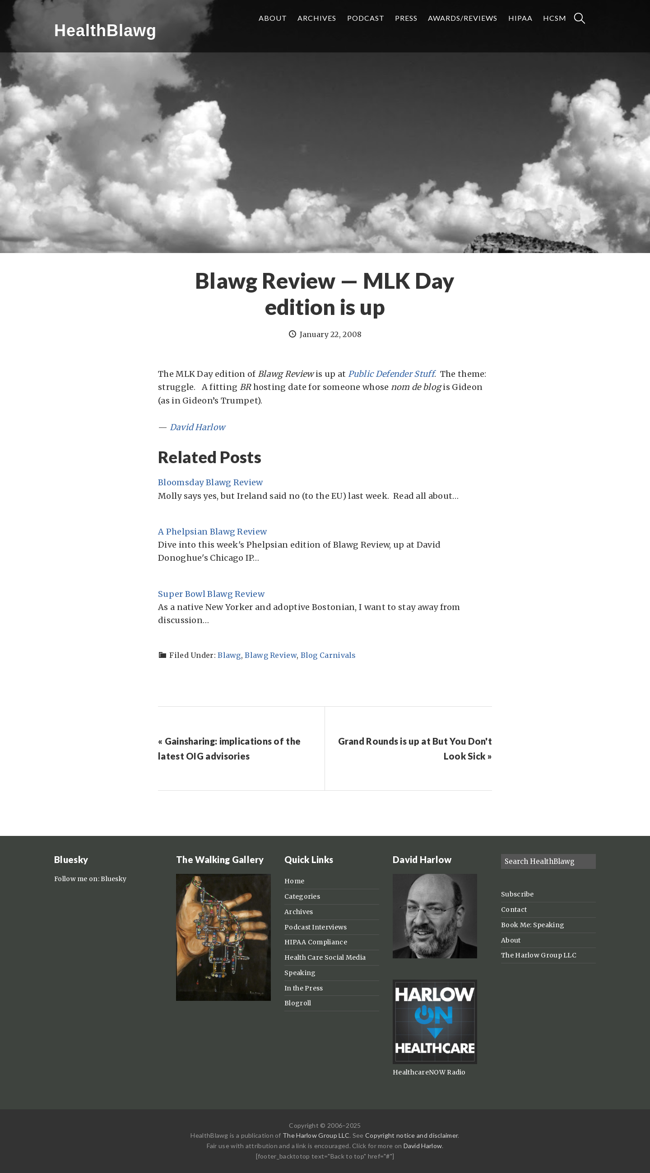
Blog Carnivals (328, 655)
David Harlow (197, 427)
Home (294, 881)
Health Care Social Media (325, 957)
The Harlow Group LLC (538, 955)
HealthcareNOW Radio (429, 1072)
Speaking (300, 973)
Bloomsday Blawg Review (210, 482)
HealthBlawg (105, 30)
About (511, 940)
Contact (514, 910)
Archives (298, 912)
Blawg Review (271, 655)
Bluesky (113, 879)
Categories (302, 896)
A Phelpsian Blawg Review (212, 531)
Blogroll (297, 1003)
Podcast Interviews (315, 927)
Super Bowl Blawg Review (211, 594)
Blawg (229, 655)
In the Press (303, 988)
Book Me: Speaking (532, 925)
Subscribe (517, 894)
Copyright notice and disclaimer (411, 1135)
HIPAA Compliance (315, 942)
